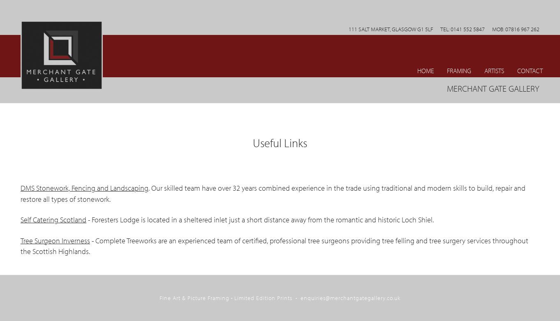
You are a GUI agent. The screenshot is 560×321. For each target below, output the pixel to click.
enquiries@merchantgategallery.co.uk (350, 298)
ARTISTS (494, 71)
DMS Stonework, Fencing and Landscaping (84, 188)
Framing (459, 71)
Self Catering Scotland (53, 219)
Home (425, 71)
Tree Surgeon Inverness (55, 240)
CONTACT (530, 71)
